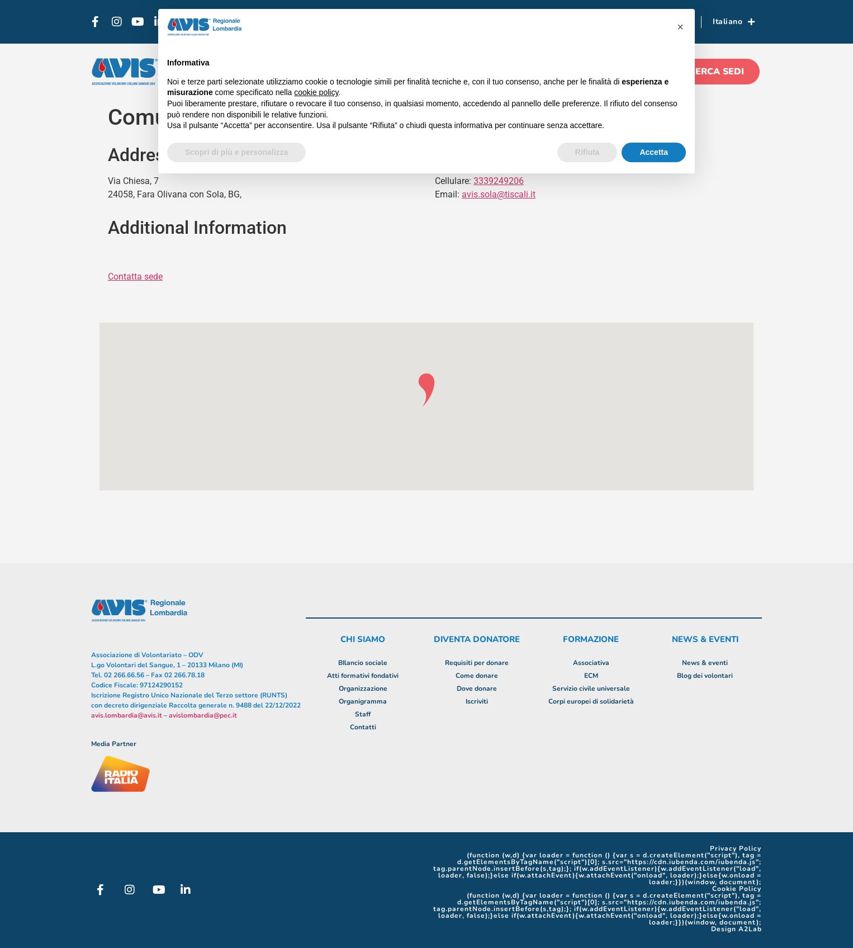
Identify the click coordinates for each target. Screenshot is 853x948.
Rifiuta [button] (587, 152)
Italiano (734, 21)
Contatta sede (135, 276)
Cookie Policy (736, 888)
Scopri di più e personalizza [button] (236, 152)
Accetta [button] (653, 152)
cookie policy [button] (316, 92)
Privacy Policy (735, 848)
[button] (680, 27)
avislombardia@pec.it (203, 715)
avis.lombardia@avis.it (126, 715)
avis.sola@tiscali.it (499, 194)
